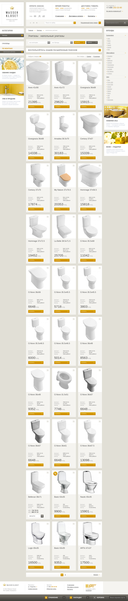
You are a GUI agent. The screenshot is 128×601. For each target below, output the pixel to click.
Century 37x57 (86, 139)
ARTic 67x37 (85, 548)
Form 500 (110, 84)
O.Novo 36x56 (34, 292)
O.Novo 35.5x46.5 (36, 343)
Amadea (109, 56)
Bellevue (109, 60)
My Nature (110, 71)
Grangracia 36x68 (88, 87)
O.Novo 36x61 (60, 446)
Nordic (109, 47)
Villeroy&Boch (110, 53)
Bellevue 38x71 (35, 497)
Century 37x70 (34, 190)
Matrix (109, 91)
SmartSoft (88, 590)
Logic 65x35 (33, 548)
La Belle (109, 69)
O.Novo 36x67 (86, 394)
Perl (108, 49)
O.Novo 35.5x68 (87, 241)
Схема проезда (32, 589)
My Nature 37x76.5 (62, 190)
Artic (108, 38)
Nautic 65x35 (86, 497)
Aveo (108, 58)
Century (109, 62)
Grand (109, 87)
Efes (108, 80)
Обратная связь (51, 589)
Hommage (110, 67)
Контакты (91, 16)
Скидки (89, 56)
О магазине (59, 16)
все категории (33, 42)
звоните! (32, 516)
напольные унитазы (9, 52)
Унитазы (4, 35)
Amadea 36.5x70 (61, 139)
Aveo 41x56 (33, 87)
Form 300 (110, 82)
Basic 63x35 (59, 497)
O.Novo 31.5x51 (61, 394)
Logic (109, 43)
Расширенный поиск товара (89, 23)
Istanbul (109, 89)
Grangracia (110, 65)
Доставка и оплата (76, 16)
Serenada (110, 100)
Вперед (96, 575)
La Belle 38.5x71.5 (62, 241)
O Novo (109, 73)
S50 (108, 97)
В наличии (97, 56)
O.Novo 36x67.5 (87, 446)
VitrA (107, 77)
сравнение (53, 597)
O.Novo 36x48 (86, 343)
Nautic (109, 45)
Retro (109, 93)
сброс (89, 42)
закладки (77, 597)
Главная (30, 30)
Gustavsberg (110, 35)
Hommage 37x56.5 (88, 190)
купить (31, 106)
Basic (109, 41)
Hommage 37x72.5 (36, 241)
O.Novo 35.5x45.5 (62, 292)
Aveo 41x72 (59, 87)
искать (77, 42)
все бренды (55, 42)
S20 (108, 95)
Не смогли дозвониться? (113, 11)
